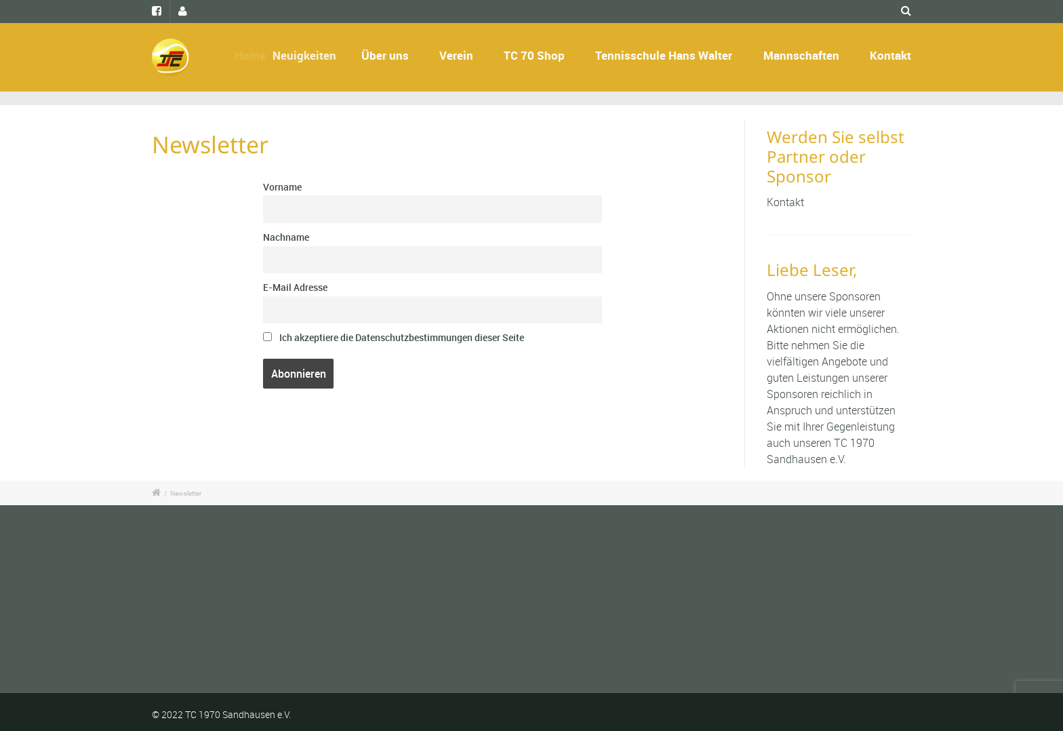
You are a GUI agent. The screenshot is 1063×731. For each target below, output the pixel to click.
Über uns (385, 55)
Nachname (286, 237)
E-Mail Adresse (295, 287)
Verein (456, 55)
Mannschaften (801, 55)
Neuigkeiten (322, 55)
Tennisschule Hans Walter (663, 55)
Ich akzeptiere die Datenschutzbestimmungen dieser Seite (393, 337)
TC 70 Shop (534, 55)
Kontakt (890, 55)
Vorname (282, 186)
